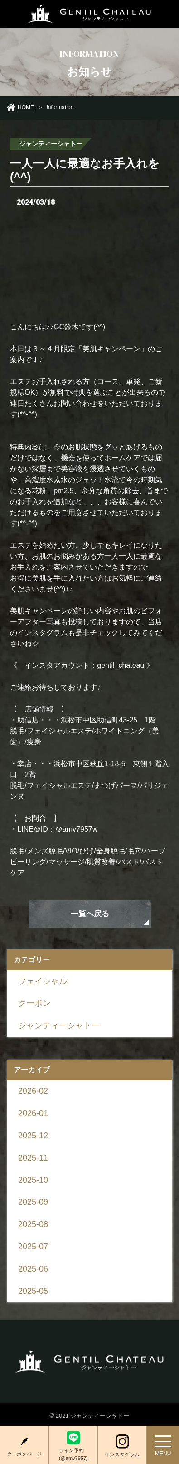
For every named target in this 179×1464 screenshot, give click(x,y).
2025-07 (33, 1246)
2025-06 (33, 1268)
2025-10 (33, 1180)
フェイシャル (42, 980)
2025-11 (33, 1157)
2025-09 (33, 1202)
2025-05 (33, 1291)
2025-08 (33, 1224)
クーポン (34, 1003)
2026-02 (33, 1090)
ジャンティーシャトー (59, 1025)
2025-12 (33, 1135)
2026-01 (33, 1113)
